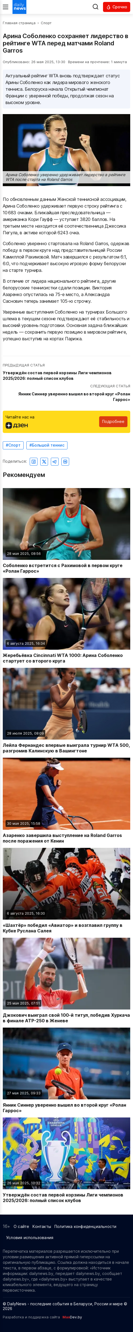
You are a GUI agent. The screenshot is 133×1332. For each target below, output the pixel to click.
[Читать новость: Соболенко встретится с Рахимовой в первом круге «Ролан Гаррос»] (66, 531)
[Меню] (5, 7)
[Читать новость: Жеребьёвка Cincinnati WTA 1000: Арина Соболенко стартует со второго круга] (66, 621)
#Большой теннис (46, 445)
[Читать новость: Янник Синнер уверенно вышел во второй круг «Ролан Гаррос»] (66, 1070)
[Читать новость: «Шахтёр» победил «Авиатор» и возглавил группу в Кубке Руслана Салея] (66, 891)
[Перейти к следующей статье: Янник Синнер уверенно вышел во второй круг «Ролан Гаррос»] (66, 393)
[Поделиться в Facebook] (33, 462)
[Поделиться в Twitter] (44, 462)
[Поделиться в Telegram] (55, 462)
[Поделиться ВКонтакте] (65, 462)
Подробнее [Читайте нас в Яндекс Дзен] (113, 421)
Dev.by (72, 1317)
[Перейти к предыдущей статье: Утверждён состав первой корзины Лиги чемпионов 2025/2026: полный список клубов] (66, 372)
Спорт (46, 23)
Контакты (41, 1226)
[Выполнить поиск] (95, 7)
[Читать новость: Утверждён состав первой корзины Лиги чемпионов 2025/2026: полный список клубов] (66, 1160)
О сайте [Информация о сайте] (21, 1226)
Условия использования (29, 1237)
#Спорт (13, 445)
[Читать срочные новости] (116, 7)
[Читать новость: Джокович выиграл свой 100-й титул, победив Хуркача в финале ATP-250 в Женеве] (66, 980)
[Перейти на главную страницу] (19, 7)
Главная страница (19, 23)
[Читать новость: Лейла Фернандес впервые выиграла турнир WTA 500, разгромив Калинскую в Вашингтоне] (66, 711)
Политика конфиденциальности (85, 1226)
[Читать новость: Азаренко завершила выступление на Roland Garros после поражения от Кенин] (66, 800)
